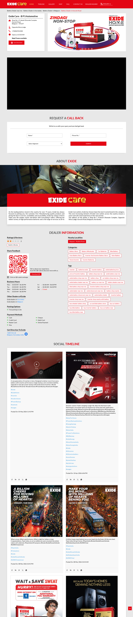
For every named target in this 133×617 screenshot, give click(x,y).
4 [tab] (91, 48)
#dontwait (52, 542)
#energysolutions (54, 455)
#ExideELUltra (92, 528)
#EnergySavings (54, 413)
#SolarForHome (54, 407)
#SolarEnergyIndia (55, 434)
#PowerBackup (16, 396)
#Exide (13, 384)
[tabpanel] (87, 32)
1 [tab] (82, 48)
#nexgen (13, 402)
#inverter (14, 390)
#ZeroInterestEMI (55, 551)
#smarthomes (53, 446)
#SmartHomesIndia (55, 431)
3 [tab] (88, 48)
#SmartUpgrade (54, 554)
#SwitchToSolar (54, 416)
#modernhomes (92, 543)
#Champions (91, 402)
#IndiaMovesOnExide (94, 408)
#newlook (14, 399)
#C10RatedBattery (93, 549)
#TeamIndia (91, 399)
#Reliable (90, 537)
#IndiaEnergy (53, 428)
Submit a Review (13, 245)
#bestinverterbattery (94, 540)
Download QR (36, 274)
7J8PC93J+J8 (11, 333)
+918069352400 (17, 31)
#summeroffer (53, 539)
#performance (92, 534)
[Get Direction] (26, 335)
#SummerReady (54, 548)
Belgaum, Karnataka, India (15, 335)
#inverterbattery (54, 530)
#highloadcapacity (93, 546)
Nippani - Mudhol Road (77, 241)
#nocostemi (53, 536)
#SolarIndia (53, 419)
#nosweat (52, 545)
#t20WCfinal (15, 531)
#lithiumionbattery (55, 443)
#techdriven (53, 452)
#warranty (52, 533)
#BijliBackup (53, 425)
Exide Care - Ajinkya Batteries (66, 590)
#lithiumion (53, 440)
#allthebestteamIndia (18, 528)
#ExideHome (15, 387)
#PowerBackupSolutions (57, 410)
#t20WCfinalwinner (93, 411)
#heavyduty (91, 531)
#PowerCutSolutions (56, 422)
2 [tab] (85, 48)
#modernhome (15, 393)
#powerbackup (54, 449)
